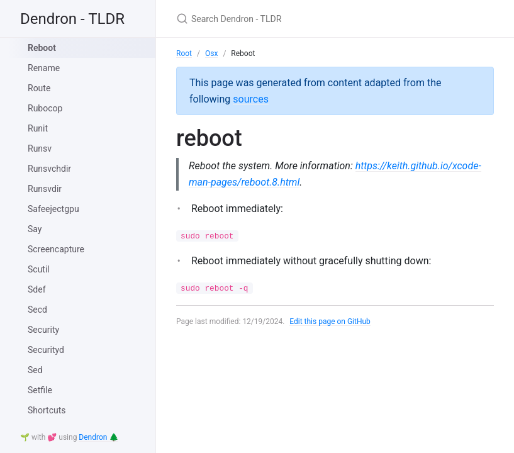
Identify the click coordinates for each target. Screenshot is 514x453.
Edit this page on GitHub (330, 321)
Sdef (37, 289)
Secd (37, 310)
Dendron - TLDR (72, 19)
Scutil (39, 269)
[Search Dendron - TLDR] (324, 18)
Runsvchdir (49, 169)
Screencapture (56, 249)
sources (251, 99)
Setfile (40, 390)
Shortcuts (47, 410)
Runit (38, 128)
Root (184, 53)
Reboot (42, 48)
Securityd (46, 350)
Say (35, 229)
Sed (35, 370)
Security (43, 330)
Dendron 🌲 (98, 437)
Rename (44, 68)
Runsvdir (45, 189)
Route (39, 88)
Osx (211, 53)
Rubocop (45, 108)
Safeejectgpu (53, 209)
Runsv (40, 148)
